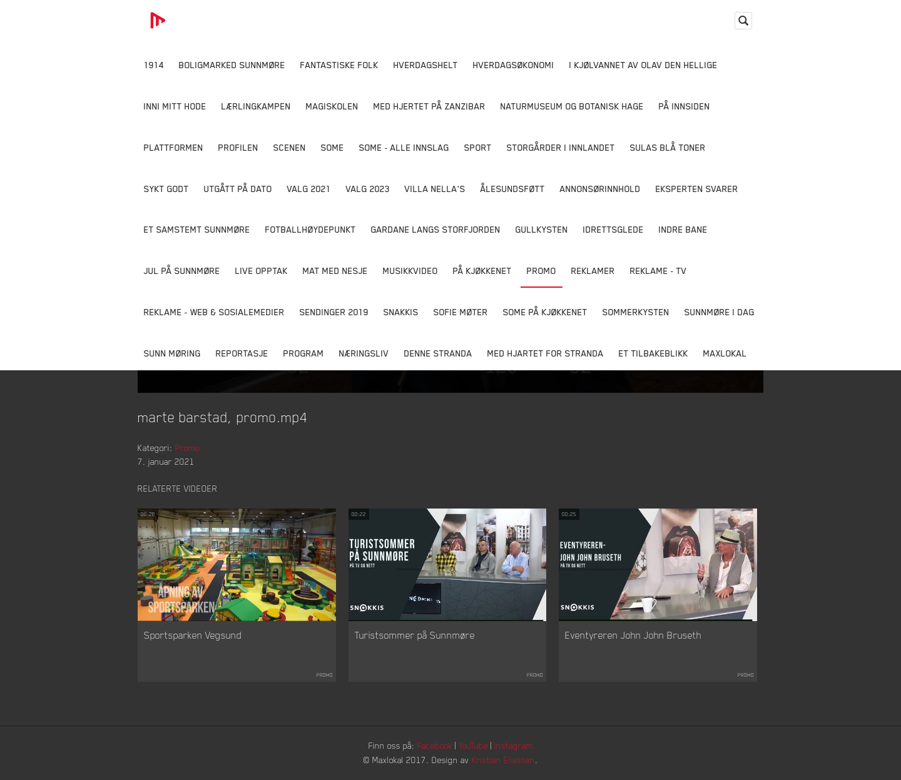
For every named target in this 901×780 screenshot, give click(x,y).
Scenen (289, 147)
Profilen (238, 147)
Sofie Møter (461, 311)
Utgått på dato (238, 188)
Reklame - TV (658, 270)
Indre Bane (683, 229)
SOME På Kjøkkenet (545, 311)
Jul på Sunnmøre (182, 270)
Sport (478, 147)
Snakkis (401, 311)
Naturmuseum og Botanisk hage (572, 106)
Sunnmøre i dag (720, 311)
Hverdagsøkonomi (513, 64)
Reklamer (593, 270)
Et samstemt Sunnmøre (197, 229)
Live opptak (261, 270)
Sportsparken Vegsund (193, 635)
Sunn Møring (172, 353)
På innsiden (684, 106)
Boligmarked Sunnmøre (232, 64)
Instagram (513, 745)
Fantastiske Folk (339, 64)
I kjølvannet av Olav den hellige (643, 64)
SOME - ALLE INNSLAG (404, 147)
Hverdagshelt (426, 64)
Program (303, 353)
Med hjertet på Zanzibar (430, 106)
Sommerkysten (636, 311)
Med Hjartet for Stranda (545, 353)
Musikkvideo (410, 270)
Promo (541, 270)
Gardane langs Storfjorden (436, 229)
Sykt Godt (166, 188)
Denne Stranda (438, 353)
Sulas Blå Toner (668, 147)
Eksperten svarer (697, 188)
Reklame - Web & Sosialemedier (214, 311)
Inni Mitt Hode (175, 106)
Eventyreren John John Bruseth (633, 635)
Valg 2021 (309, 188)
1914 (154, 64)
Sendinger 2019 (334, 311)
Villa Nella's (435, 188)
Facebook (434, 745)
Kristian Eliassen (503, 759)
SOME (332, 147)
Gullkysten (542, 229)
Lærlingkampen (256, 106)
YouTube (473, 745)
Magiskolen (332, 106)
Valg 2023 (368, 188)
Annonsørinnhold (600, 188)
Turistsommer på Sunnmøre (415, 635)
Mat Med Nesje (335, 270)
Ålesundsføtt (513, 188)
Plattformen (173, 147)
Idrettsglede (613, 229)
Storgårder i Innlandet (561, 147)
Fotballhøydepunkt (310, 229)
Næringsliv (364, 353)
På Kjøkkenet (482, 270)
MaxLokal (725, 353)
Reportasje (242, 353)
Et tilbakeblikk (653, 353)
